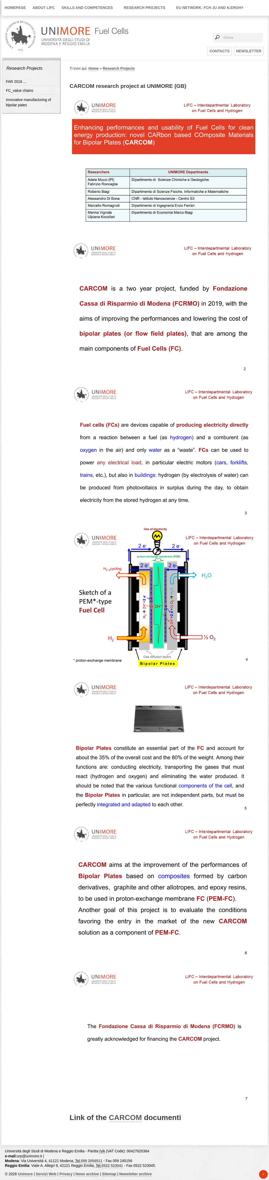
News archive (87, 1174)
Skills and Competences (87, 8)
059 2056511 (91, 1161)
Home (94, 68)
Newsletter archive (135, 1174)
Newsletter (248, 51)
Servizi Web (46, 1174)
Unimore (25, 1174)
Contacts (219, 51)
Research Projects (144, 8)
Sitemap (109, 1174)
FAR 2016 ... (16, 81)
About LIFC (44, 8)
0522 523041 (112, 1165)
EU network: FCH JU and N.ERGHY (210, 8)
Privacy (66, 1174)
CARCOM (125, 1117)
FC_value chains (19, 90)
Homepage (15, 8)
